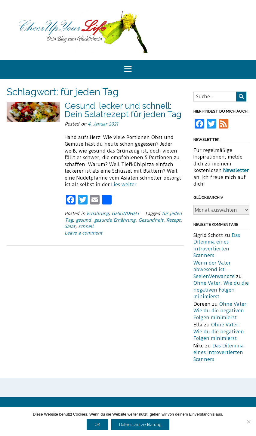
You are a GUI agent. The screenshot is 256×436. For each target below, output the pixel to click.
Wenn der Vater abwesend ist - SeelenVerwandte (214, 269)
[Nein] (248, 422)
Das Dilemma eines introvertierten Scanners (218, 352)
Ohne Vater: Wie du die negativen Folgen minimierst (221, 289)
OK (97, 424)
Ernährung (98, 213)
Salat (70, 226)
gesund (83, 220)
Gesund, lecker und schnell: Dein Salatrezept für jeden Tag (123, 110)
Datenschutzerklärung (140, 424)
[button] (128, 69)
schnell (86, 226)
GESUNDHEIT (126, 213)
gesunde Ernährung (114, 220)
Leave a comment (83, 233)
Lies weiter (124, 184)
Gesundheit (150, 220)
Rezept (173, 220)
